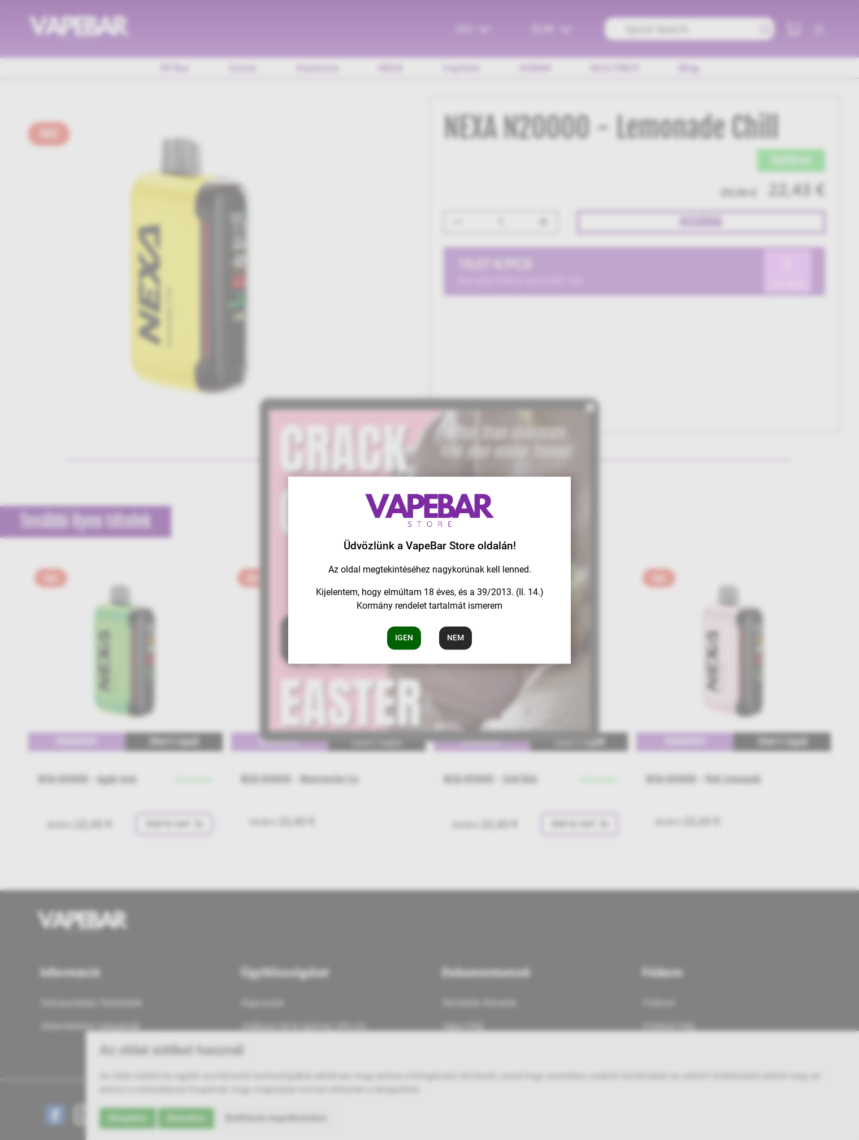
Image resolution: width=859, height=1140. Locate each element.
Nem (455, 637)
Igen (404, 637)
